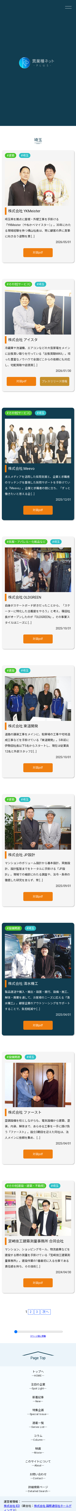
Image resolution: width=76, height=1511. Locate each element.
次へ (45, 1312)
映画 (38, 1451)
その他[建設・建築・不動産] (26, 1185)
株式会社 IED (12, 1506)
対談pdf (38, 252)
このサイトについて (38, 1463)
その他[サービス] (19, 284)
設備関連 (14, 928)
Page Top (38, 1358)
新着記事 (38, 1399)
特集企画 (38, 1412)
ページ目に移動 (38, 1336)
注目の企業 (38, 1386)
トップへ (38, 1374)
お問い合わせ (38, 1476)
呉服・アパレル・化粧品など (27, 541)
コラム (38, 1438)
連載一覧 (38, 1425)
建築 (11, 155)
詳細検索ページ (38, 1489)
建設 (11, 670)
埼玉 (26, 155)
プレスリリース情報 (54, 381)
